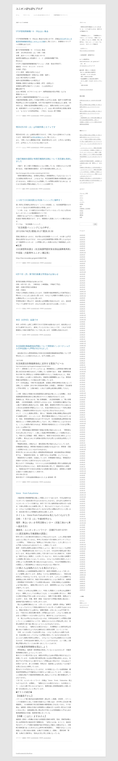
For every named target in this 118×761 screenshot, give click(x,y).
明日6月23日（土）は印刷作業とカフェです (36, 127)
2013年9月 (82, 475)
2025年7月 (82, 239)
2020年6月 (82, 302)
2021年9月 (82, 274)
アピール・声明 (84, 193)
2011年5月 (82, 533)
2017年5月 (82, 382)
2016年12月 (83, 393)
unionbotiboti (47, 115)
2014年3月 (82, 462)
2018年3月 (82, 360)
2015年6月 (82, 432)
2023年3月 (82, 259)
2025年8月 (82, 237)
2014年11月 (83, 447)
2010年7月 (82, 555)
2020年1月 (82, 313)
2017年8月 (82, 376)
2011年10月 (83, 523)
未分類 (24, 334)
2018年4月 (82, 358)
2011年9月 (82, 525)
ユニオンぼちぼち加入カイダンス (42, 15)
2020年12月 (83, 291)
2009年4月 (82, 588)
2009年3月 (82, 590)
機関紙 (81, 215)
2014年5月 (82, 458)
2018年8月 (82, 350)
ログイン (82, 601)
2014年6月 (82, 456)
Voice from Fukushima (27, 493)
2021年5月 (82, 280)
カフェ (24, 147)
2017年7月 (82, 378)
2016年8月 (82, 402)
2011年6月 (82, 531)
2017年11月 (83, 369)
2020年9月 (82, 298)
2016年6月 (82, 406)
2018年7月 (82, 352)
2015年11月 (83, 421)
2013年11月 (83, 471)
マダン (81, 200)
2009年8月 (82, 579)
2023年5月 (82, 254)
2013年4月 (82, 486)
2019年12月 (83, 315)
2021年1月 (82, 289)
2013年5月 (82, 484)
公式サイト (86, 66)
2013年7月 (82, 479)
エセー (81, 195)
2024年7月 (82, 248)
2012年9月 (82, 499)
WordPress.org (84, 607)
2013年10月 (83, 473)
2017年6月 (82, 380)
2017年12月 (83, 367)
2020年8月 (82, 300)
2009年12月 (83, 570)
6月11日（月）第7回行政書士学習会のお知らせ (37, 274)
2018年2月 (82, 363)
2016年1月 (82, 417)
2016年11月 (83, 395)
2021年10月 (83, 272)
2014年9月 (82, 451)
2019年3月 (82, 334)
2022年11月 (83, 261)
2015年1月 (82, 443)
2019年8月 (82, 324)
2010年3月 (82, 564)
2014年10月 (83, 449)
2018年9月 (82, 347)
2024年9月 (82, 246)
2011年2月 (82, 540)
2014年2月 (82, 464)
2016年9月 (82, 399)
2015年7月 (82, 430)
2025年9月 (82, 235)
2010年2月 (82, 566)
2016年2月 (82, 415)
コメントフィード (84, 605)
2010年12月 (83, 544)
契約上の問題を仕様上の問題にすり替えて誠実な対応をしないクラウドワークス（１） (91, 113)
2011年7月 (82, 529)
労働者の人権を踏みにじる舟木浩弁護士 (90, 167)
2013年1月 (82, 490)
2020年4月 (82, 306)
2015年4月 (82, 436)
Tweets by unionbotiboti (86, 89)
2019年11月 (83, 317)
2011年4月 (82, 536)
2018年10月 (83, 345)
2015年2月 (82, 440)
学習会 (24, 308)
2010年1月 (82, 568)
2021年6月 (82, 278)
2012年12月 (83, 492)
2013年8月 (82, 477)
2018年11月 (83, 343)
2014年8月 (82, 453)
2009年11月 (83, 572)
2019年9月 (82, 322)
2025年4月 (82, 244)
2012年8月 (82, 501)
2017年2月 (82, 389)
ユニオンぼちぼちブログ (29, 8)
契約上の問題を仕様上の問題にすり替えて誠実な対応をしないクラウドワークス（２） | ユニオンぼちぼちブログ (91, 141)
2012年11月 (83, 495)
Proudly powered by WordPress (24, 753)
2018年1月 (82, 365)
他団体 (24, 115)
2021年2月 (82, 287)
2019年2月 (82, 337)
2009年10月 (83, 575)
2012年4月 (82, 510)
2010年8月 (82, 553)
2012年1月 (82, 516)
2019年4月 (82, 332)
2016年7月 (82, 404)
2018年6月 (82, 354)
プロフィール (26, 15)
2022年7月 (82, 265)
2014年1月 (82, 466)
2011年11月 (83, 520)
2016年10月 (83, 397)
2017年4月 (82, 384)
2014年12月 (83, 445)
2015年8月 (82, 427)
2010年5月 (82, 559)
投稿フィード (83, 603)
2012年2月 (82, 514)
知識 (23, 189)
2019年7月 (82, 326)
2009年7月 (82, 581)
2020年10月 (83, 296)
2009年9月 (82, 577)
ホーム (17, 15)
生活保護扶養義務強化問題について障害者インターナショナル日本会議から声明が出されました (43, 347)
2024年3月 (82, 250)
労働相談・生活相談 (85, 208)
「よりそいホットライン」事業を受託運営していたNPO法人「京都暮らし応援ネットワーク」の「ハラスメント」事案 (91, 150)
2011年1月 (82, 542)
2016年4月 (82, 410)
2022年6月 (82, 267)
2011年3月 (82, 538)
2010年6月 (82, 557)
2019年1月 (82, 339)
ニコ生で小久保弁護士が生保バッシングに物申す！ (39, 200)
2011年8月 (82, 527)
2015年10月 (83, 423)
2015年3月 (82, 438)
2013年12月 (83, 469)
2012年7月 (82, 503)
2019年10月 (83, 319)
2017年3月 (82, 386)
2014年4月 (82, 460)
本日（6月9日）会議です (27, 319)
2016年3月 (82, 412)
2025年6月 (82, 241)
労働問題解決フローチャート (61, 15)
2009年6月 (82, 583)
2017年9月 (82, 373)
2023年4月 (82, 257)
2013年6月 (82, 482)
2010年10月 (83, 549)
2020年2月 (82, 311)
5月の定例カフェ (38, 137)
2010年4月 (82, 562)
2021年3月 (82, 285)
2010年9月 (82, 551)
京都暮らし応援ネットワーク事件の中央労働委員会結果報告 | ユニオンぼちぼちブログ (91, 154)
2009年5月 (82, 585)
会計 (81, 206)
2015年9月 (82, 425)
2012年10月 (83, 497)
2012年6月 (82, 505)
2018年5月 (82, 356)
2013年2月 (82, 488)
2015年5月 (82, 434)
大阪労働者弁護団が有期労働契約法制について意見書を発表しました (44, 159)
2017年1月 (82, 391)
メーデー (82, 202)
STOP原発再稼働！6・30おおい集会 (32, 31)
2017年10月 (83, 371)
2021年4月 (82, 283)
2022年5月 (82, 270)
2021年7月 (82, 276)
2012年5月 (82, 508)
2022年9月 (82, 263)
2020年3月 (82, 309)
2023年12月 (83, 252)
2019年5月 (82, 330)
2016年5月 (82, 408)
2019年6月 (82, 328)
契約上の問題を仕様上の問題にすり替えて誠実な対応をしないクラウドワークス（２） (91, 107)
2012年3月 (82, 512)
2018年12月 (83, 341)
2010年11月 (83, 546)
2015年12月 (83, 419)
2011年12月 (83, 518)
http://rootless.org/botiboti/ (87, 50)
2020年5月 (82, 304)
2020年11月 (83, 293)
